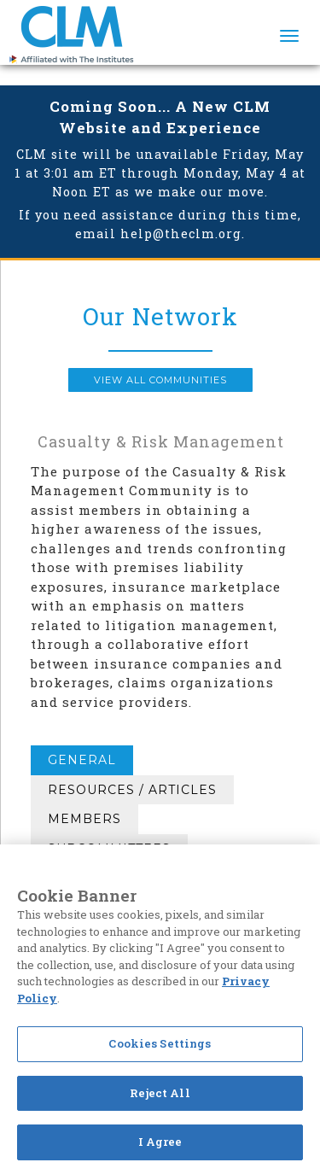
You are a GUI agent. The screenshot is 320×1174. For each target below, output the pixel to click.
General (82, 760)
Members (84, 818)
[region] (160, 1009)
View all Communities (160, 380)
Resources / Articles (132, 789)
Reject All (159, 1093)
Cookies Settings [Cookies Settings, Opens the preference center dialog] (159, 1043)
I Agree (160, 1141)
